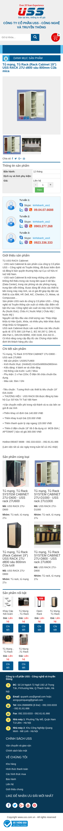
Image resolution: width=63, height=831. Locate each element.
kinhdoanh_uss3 (41, 238)
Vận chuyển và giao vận (18, 745)
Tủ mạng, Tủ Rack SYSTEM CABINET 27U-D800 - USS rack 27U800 (47, 557)
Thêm (39, 190)
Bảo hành (11, 779)
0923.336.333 (43, 242)
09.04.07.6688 (43, 210)
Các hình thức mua (16, 774)
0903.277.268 (43, 226)
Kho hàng (11, 764)
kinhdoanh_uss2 (41, 221)
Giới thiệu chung (14, 789)
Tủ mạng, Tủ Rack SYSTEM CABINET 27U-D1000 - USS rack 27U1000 (47, 496)
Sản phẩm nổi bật (14, 593)
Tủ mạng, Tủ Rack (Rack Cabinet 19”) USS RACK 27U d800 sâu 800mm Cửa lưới (15, 558)
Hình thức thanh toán (17, 769)
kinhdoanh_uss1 (41, 205)
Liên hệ (10, 784)
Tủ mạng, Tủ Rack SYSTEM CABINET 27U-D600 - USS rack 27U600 (16, 496)
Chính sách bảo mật (16, 750)
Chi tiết (8, 628)
